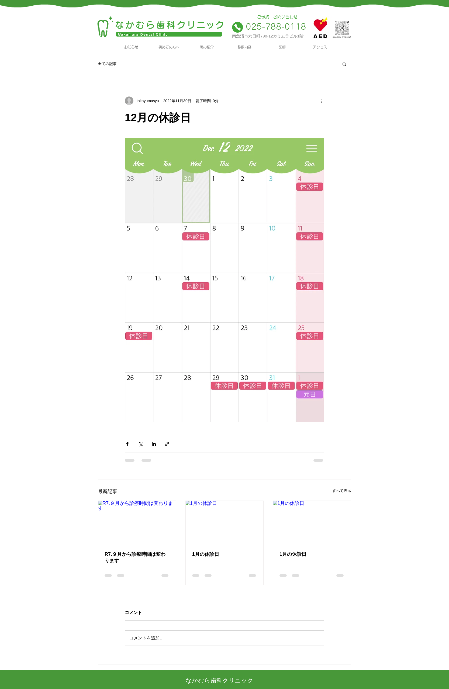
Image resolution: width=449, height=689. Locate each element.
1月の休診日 (205, 554)
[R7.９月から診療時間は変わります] (137, 523)
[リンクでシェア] (167, 443)
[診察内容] (244, 47)
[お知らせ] (131, 47)
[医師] (282, 47)
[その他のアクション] (321, 101)
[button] (344, 64)
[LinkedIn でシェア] (153, 443)
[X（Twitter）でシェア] (140, 443)
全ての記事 (107, 63)
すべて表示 (341, 490)
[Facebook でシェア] (127, 443)
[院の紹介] (207, 47)
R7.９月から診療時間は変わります (135, 557)
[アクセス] (320, 47)
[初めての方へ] (169, 47)
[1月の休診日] (225, 523)
